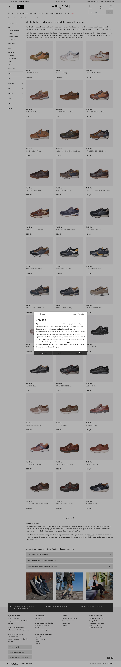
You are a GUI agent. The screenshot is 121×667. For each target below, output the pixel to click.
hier (68, 342)
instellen (79, 353)
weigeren (61, 353)
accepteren (43, 353)
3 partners (62, 329)
